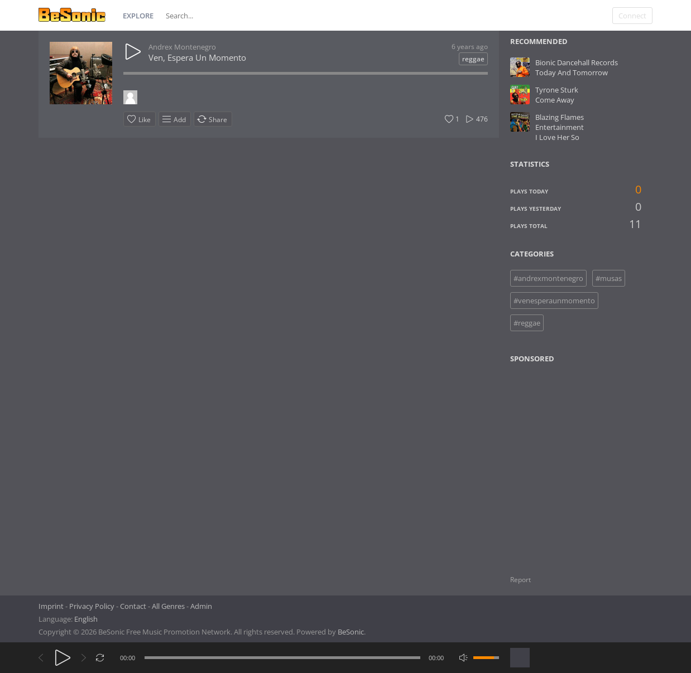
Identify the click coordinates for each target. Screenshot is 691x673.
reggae (473, 59)
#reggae (527, 323)
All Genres (168, 606)
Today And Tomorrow (571, 72)
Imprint (51, 606)
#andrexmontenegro (548, 278)
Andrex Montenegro (182, 47)
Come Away (554, 100)
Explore (138, 16)
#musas (609, 278)
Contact (133, 606)
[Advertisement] (564, 462)
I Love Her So (557, 137)
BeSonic (351, 632)
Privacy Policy (91, 606)
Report (520, 579)
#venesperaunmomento (554, 301)
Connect (632, 16)
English (86, 619)
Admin (201, 606)
